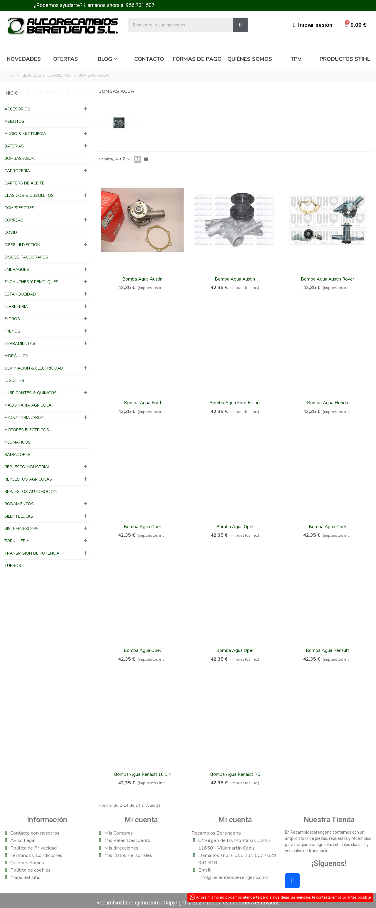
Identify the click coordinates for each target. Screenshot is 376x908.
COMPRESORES (19, 208)
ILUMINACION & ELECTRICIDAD (33, 368)
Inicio (11, 93)
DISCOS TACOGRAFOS (26, 257)
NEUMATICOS (17, 442)
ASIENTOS (14, 121)
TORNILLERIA (16, 541)
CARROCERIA (17, 171)
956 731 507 (140, 5)
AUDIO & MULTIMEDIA (25, 134)
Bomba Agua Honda (327, 403)
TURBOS (12, 565)
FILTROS (12, 319)
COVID (10, 232)
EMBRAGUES (16, 269)
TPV (296, 59)
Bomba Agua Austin (142, 279)
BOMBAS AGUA (19, 158)
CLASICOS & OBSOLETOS (29, 195)
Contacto (149, 59)
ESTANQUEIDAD (20, 294)
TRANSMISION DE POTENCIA (31, 553)
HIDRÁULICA (16, 356)
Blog (105, 59)
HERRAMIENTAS (19, 343)
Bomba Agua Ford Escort (234, 403)
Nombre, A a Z (114, 159)
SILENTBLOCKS (18, 516)
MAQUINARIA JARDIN (24, 417)
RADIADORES (17, 454)
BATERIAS (14, 146)
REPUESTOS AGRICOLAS (28, 479)
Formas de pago (197, 59)
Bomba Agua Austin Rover (327, 279)
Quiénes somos (249, 59)
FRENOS (12, 331)
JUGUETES (14, 380)
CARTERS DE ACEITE (24, 183)
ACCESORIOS (17, 109)
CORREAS (14, 220)
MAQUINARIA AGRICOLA (27, 405)
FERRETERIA (16, 306)
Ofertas (65, 59)
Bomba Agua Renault (327, 650)
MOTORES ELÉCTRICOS (26, 430)
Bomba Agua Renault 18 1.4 (142, 774)
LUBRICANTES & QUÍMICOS (30, 393)
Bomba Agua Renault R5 (235, 774)
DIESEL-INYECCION (22, 245)
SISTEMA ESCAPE (21, 528)
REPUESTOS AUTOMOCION (30, 491)
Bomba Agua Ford (142, 403)
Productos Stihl (345, 59)
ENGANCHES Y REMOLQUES (31, 282)
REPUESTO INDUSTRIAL (27, 467)
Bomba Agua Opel (142, 527)
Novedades (24, 59)
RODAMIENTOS (19, 504)
